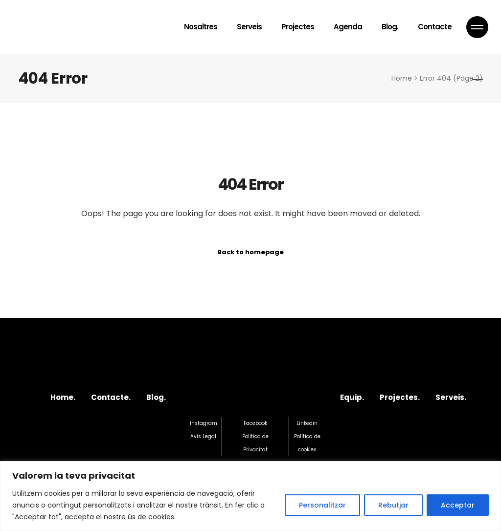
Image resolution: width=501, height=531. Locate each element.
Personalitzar (322, 505)
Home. (62, 397)
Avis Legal (203, 436)
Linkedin (307, 423)
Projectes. (400, 397)
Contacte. (111, 397)
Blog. (156, 397)
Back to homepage (250, 252)
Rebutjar (393, 505)
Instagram (203, 423)
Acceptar (458, 505)
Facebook (255, 423)
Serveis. (450, 397)
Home (401, 78)
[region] (250, 496)
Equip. (352, 397)
